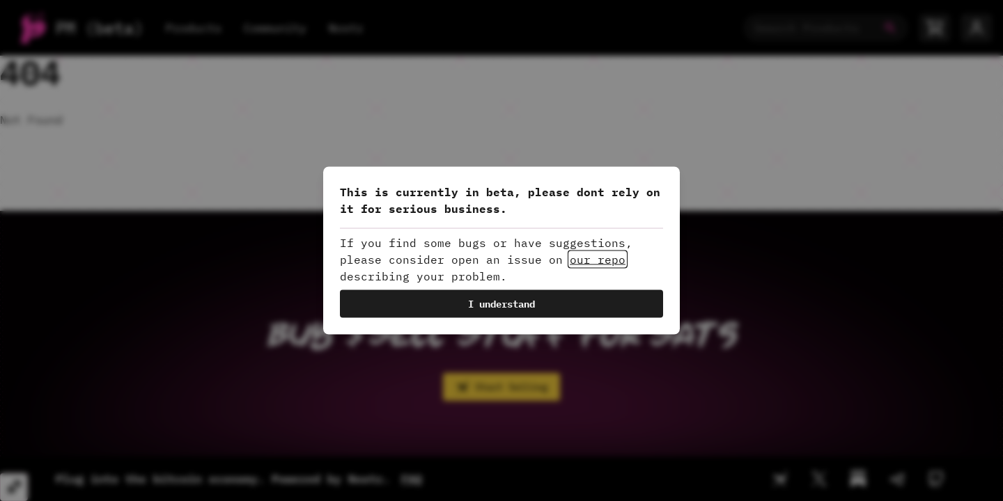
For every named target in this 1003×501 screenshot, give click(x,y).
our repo (597, 260)
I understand (501, 304)
